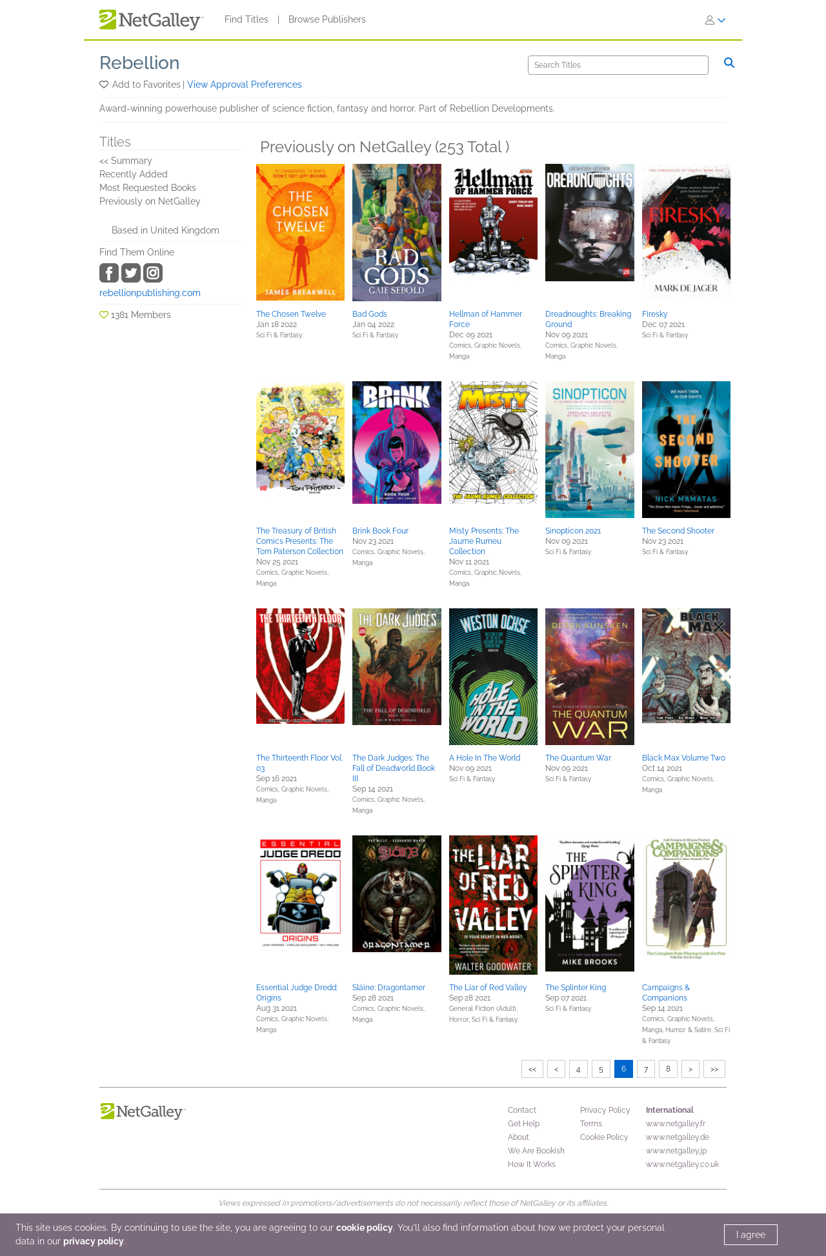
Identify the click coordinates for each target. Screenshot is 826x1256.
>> (714, 1068)
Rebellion (139, 63)
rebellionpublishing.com (150, 293)
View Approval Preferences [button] (244, 84)
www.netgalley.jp (676, 1150)
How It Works (532, 1164)
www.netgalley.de (677, 1137)
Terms (591, 1123)
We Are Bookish (536, 1150)
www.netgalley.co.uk (682, 1164)
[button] (104, 84)
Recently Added (133, 174)
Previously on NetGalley (150, 201)
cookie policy (364, 1227)
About (518, 1137)
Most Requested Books (147, 188)
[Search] (618, 65)
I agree (750, 1235)
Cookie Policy (604, 1137)
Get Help (523, 1123)
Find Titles (246, 19)
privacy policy (93, 1241)
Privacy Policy (605, 1110)
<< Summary (125, 160)
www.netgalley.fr (675, 1123)
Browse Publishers (327, 19)
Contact (522, 1110)
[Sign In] (715, 20)
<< (532, 1068)
